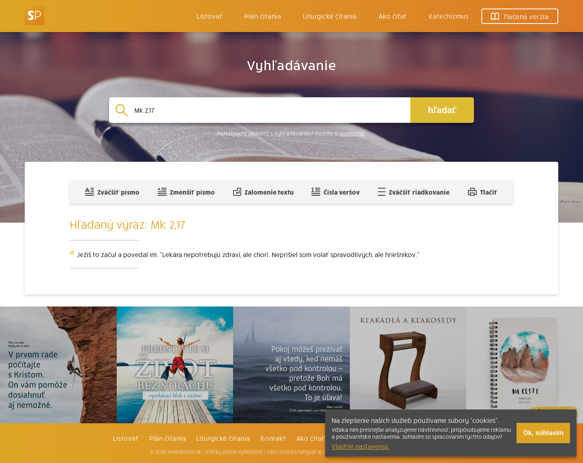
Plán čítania (167, 438)
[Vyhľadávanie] (269, 110)
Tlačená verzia (520, 16)
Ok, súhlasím (543, 432)
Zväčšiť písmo (112, 192)
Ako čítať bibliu (320, 438)
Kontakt (273, 438)
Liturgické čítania (330, 16)
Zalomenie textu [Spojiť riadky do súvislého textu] (263, 192)
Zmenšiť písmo (186, 192)
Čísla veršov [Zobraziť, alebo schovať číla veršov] (335, 192)
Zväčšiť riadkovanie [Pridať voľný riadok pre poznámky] (414, 192)
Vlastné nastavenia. (360, 446)
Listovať (210, 16)
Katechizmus (448, 16)
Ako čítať (393, 16)
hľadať (442, 110)
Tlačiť (483, 192)
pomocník (352, 133)
